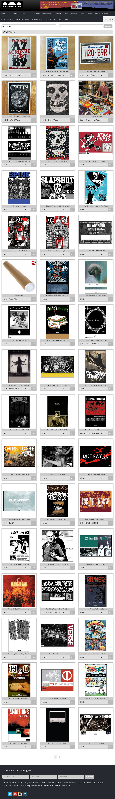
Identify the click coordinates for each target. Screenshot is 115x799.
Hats (66, 13)
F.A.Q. (20, 783)
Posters (89, 13)
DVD (29, 13)
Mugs (27, 19)
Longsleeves (46, 13)
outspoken (7, 786)
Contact (13, 783)
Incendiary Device (69, 783)
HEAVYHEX (81, 783)
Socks (89, 783)
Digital (15, 13)
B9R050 (58, 783)
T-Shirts (37, 13)
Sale (54, 19)
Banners (74, 13)
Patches (105, 13)
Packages (19, 19)
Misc (66, 19)
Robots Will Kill (99, 783)
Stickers (10, 19)
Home (6, 783)
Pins (3, 19)
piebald (16, 786)
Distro (48, 19)
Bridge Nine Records (31, 783)
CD (9, 13)
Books (97, 13)
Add (34, 75)
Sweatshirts (58, 13)
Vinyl (3, 13)
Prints (82, 13)
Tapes (23, 13)
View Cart (109, 19)
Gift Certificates (37, 19)
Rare (60, 19)
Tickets (43, 783)
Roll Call (51, 783)
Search (108, 26)
